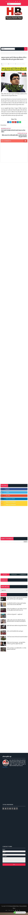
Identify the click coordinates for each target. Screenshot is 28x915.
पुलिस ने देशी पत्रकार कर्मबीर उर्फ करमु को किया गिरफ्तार (17, 628)
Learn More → (6, 769)
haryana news (18, 66)
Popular (14, 577)
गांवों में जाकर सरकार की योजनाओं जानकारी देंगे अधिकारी (17, 639)
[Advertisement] (14, 35)
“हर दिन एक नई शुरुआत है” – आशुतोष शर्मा (14, 617)
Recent (5, 577)
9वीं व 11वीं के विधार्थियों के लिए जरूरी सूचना (15, 633)
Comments (23, 577)
